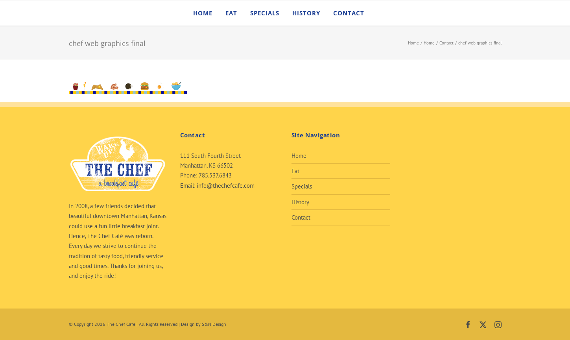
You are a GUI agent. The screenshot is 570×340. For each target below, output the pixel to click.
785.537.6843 (215, 175)
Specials (301, 186)
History (300, 202)
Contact (300, 217)
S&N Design (214, 324)
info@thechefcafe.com (226, 185)
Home (298, 155)
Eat (295, 171)
